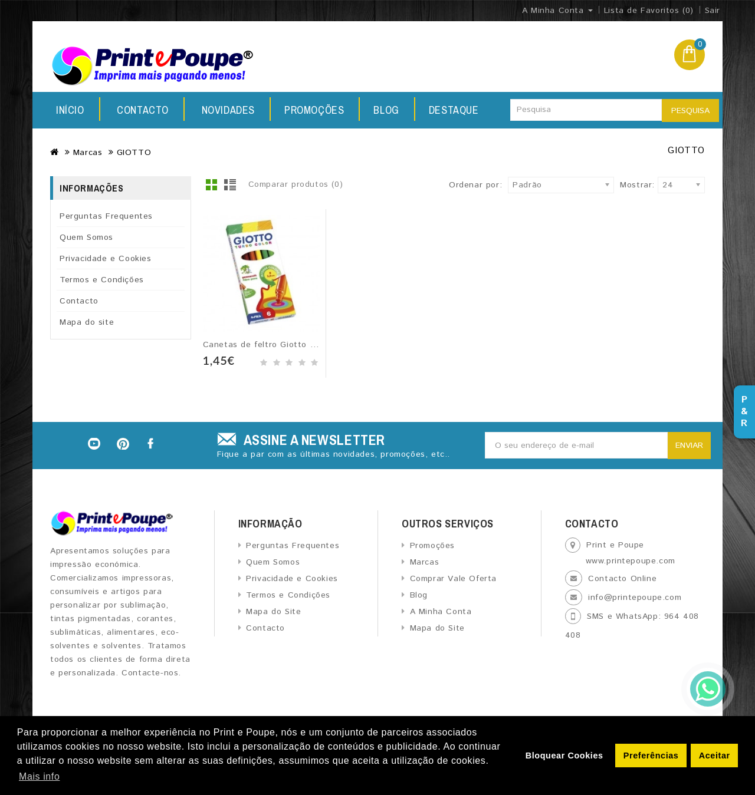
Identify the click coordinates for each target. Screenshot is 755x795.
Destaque (379, 110)
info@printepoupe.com (634, 597)
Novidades (143, 110)
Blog (308, 110)
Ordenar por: (475, 185)
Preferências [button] (651, 755)
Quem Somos (86, 237)
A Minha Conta (441, 612)
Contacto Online (622, 579)
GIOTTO (134, 153)
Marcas (88, 153)
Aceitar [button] (714, 755)
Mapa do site (87, 322)
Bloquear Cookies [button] (564, 755)
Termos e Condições (102, 280)
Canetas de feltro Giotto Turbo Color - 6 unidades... (312, 345)
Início (70, 110)
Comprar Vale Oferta (453, 579)
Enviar (689, 445)
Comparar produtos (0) (295, 184)
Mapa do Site (273, 612)
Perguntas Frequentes (106, 216)
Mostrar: (623, 185)
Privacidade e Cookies (106, 259)
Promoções (232, 110)
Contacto (463, 110)
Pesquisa (690, 111)
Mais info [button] (39, 776)
